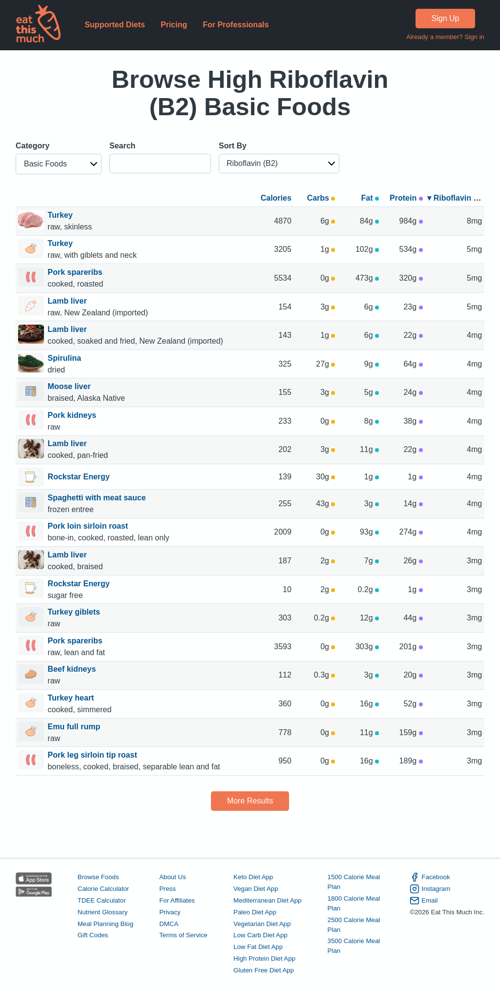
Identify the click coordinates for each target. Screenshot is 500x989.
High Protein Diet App (264, 958)
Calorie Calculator (103, 888)
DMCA (168, 923)
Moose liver (70, 386)
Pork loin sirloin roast (89, 526)
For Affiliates (177, 900)
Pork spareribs (76, 272)
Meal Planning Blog (105, 923)
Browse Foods (98, 877)
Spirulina (65, 358)
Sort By (233, 146)
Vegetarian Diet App (262, 923)
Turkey (61, 215)
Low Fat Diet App (258, 946)
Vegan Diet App (255, 888)
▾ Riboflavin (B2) (457, 198)
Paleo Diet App (254, 912)
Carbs (321, 198)
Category (32, 146)
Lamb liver (68, 301)
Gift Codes (93, 935)
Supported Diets (114, 25)
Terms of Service (183, 935)
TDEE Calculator (102, 900)
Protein (406, 198)
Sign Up (445, 18)
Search (122, 146)
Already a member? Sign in (445, 37)
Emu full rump (75, 726)
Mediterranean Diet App (267, 900)
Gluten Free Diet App (263, 970)
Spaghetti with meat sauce (98, 498)
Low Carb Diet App (260, 935)
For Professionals (236, 25)
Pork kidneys (73, 415)
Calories (276, 198)
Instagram (430, 889)
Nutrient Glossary (102, 912)
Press (167, 888)
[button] (59, 164)
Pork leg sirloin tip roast (94, 755)
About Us (172, 877)
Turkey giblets (75, 612)
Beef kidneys (73, 669)
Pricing (174, 25)
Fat (370, 198)
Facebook (430, 877)
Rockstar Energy (79, 477)
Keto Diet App (253, 877)
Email (424, 901)
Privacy (170, 912)
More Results (250, 801)
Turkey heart (72, 698)
